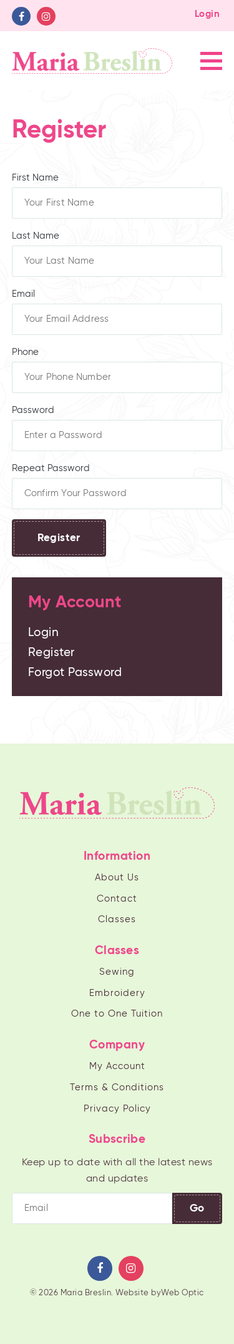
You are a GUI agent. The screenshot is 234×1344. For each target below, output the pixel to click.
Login (207, 14)
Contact (117, 898)
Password (117, 428)
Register (58, 538)
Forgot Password (75, 673)
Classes (117, 919)
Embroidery (117, 993)
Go (197, 1208)
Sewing (117, 972)
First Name (117, 196)
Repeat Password (117, 486)
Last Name (117, 254)
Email (117, 312)
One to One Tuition (117, 1013)
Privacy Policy (117, 1108)
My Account (117, 1066)
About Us (117, 877)
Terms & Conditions (117, 1087)
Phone (117, 370)
